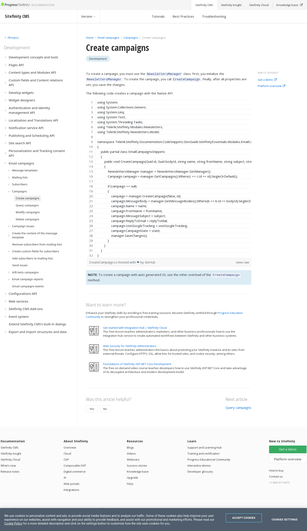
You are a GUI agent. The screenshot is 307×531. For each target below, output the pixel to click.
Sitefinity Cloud (10, 457)
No (105, 407)
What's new (8, 464)
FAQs (130, 482)
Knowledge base (138, 470)
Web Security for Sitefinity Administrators (129, 344)
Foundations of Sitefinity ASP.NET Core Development (137, 362)
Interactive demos (199, 464)
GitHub (150, 261)
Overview (70, 445)
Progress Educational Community (208, 457)
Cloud (67, 451)
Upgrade (132, 476)
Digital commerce (75, 470)
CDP (66, 457)
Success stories (137, 464)
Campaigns (130, 38)
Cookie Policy (13, 523)
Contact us (276, 474)
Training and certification (203, 451)
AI (65, 476)
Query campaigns (238, 405)
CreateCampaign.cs (103, 261)
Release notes (10, 470)
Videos (131, 451)
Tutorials (158, 16)
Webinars (133, 457)
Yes (92, 407)
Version (88, 16)
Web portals (71, 482)
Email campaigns (108, 38)
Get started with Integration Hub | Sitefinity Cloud (135, 326)
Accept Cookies (243, 517)
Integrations (71, 488)
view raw (242, 261)
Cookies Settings (285, 519)
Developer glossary (200, 470)
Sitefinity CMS (9, 445)
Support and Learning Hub (204, 445)
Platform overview (271, 86)
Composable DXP (75, 464)
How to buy (276, 468)
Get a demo (267, 80)
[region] (169, 177)
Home (90, 38)
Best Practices (183, 16)
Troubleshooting (214, 16)
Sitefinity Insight (11, 451)
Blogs (130, 445)
